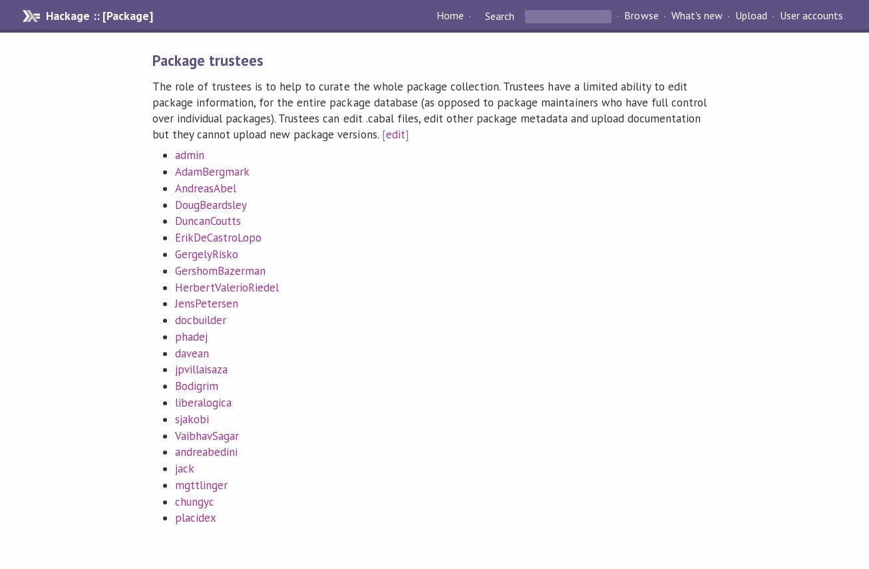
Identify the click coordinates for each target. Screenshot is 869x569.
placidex (195, 517)
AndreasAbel (205, 188)
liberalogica (203, 402)
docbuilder (200, 320)
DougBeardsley (211, 205)
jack (184, 468)
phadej (191, 336)
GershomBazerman (220, 271)
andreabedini (206, 452)
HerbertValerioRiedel (227, 287)
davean (192, 353)
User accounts (811, 16)
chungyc (194, 501)
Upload (751, 16)
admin (189, 155)
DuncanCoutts (208, 221)
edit (395, 134)
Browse (641, 16)
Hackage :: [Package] (99, 16)
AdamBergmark (212, 171)
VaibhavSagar (207, 436)
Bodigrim (196, 386)
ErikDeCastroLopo (218, 237)
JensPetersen (206, 303)
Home (450, 16)
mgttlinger (201, 485)
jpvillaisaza (201, 369)
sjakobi (192, 419)
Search (499, 16)
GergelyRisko (206, 254)
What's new (697, 16)
